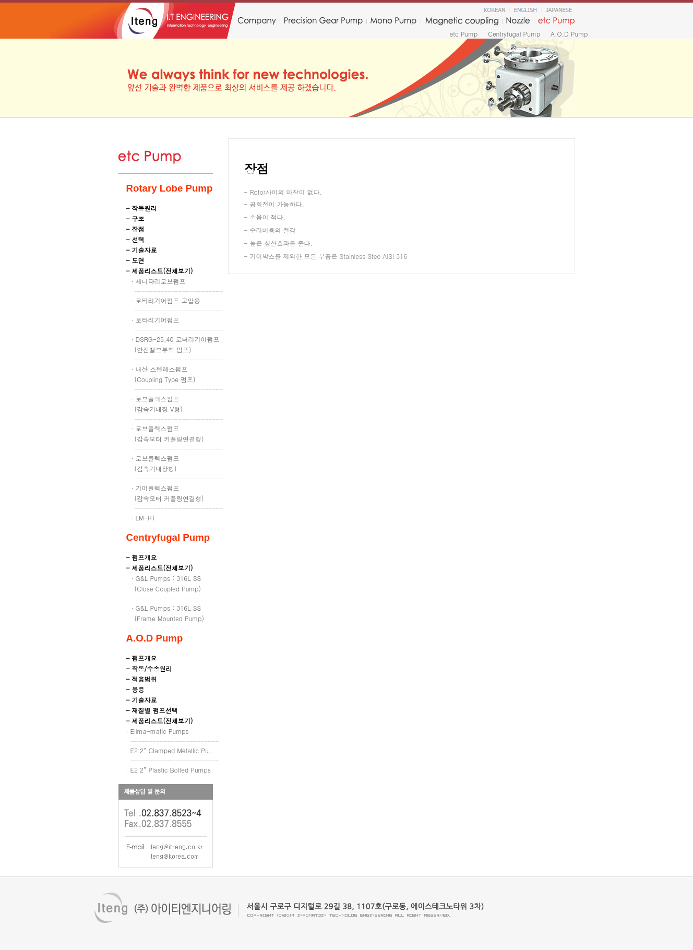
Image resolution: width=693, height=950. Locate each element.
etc (556, 21)
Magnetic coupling (461, 21)
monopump (393, 21)
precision (323, 21)
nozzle (518, 21)
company (256, 21)
